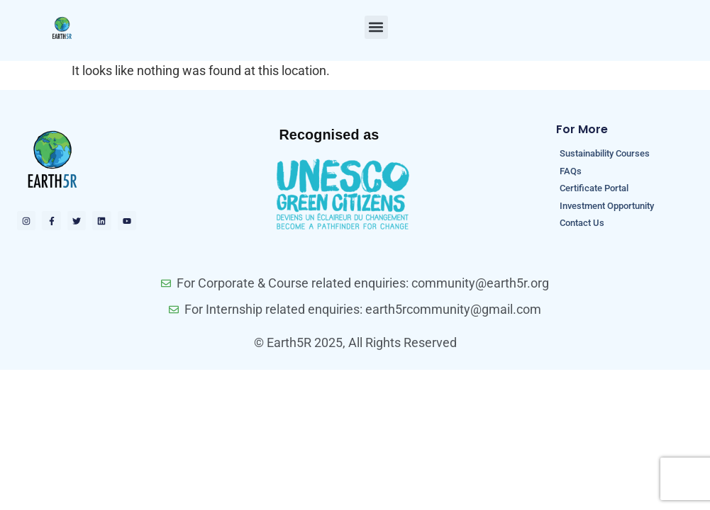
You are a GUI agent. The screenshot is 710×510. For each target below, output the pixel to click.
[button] (376, 27)
